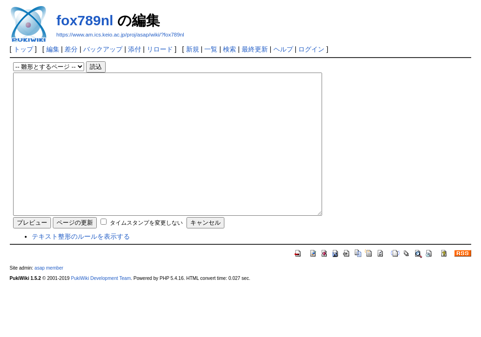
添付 (134, 49)
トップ (23, 49)
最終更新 (255, 49)
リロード (160, 49)
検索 (229, 49)
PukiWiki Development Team (101, 306)
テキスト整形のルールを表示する (81, 264)
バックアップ (102, 49)
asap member (49, 296)
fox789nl (85, 20)
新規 (192, 49)
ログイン (311, 49)
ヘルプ (283, 49)
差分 (71, 49)
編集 (52, 49)
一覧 (210, 49)
